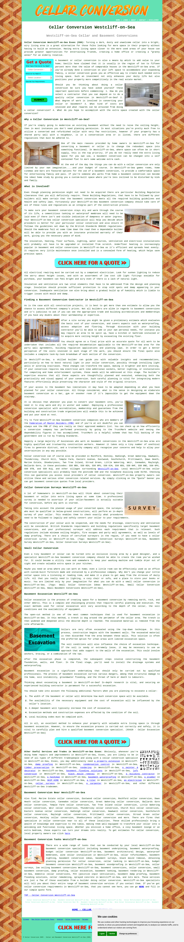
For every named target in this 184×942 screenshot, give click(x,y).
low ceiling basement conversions (56, 867)
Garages (85, 919)
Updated (60, 919)
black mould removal (81, 774)
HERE (141, 887)
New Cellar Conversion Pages (43, 919)
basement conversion (71, 858)
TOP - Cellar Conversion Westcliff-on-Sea (49, 895)
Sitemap (26, 919)
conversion (142, 164)
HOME (118, 20)
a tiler (91, 780)
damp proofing (44, 764)
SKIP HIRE (53, 780)
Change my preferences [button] (128, 934)
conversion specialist (71, 848)
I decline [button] (112, 934)
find (33, 798)
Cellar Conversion (72, 919)
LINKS (125, 20)
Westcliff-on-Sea (108, 469)
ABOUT (133, 20)
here (67, 833)
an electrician (133, 780)
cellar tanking (113, 861)
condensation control (96, 764)
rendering (86, 767)
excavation (139, 644)
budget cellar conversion (62, 852)
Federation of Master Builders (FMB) (51, 423)
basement (102, 156)
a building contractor (140, 774)
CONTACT (142, 20)
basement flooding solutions (84, 771)
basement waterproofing (102, 777)
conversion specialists (38, 472)
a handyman (53, 777)
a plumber (150, 777)
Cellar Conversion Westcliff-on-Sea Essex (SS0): (54, 42)
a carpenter (94, 783)
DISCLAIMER (154, 20)
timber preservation (36, 767)
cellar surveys (45, 783)
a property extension (107, 761)
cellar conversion (79, 73)
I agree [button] (102, 934)
